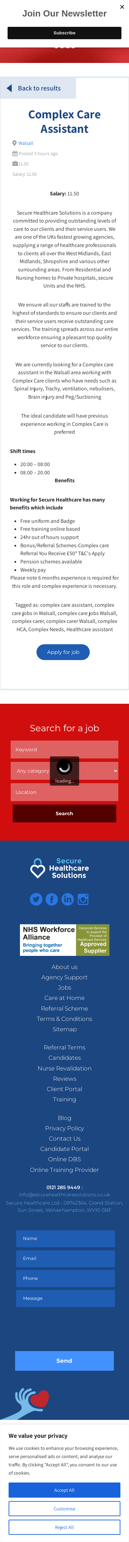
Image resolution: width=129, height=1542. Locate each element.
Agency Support (64, 977)
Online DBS (64, 1159)
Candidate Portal (64, 1148)
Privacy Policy (64, 1128)
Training (64, 1099)
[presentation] (67, 1330)
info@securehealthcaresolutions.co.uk (64, 1194)
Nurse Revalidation (64, 1068)
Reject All (64, 1527)
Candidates (65, 1057)
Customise (64, 1509)
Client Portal (64, 1089)
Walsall (26, 143)
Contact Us (64, 1138)
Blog (65, 1117)
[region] (64, 1483)
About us (64, 966)
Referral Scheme (64, 1008)
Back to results (34, 88)
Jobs (64, 987)
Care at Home (64, 997)
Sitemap (65, 1029)
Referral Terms (64, 1047)
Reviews (64, 1078)
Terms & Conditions (64, 1018)
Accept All (64, 1490)
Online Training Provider (64, 1169)
